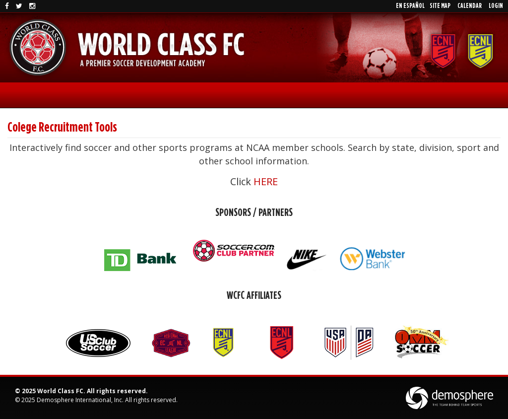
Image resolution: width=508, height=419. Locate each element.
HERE (266, 181)
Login (496, 5)
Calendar (469, 5)
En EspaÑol (410, 5)
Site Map (440, 5)
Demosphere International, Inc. (80, 400)
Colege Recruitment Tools (62, 128)
